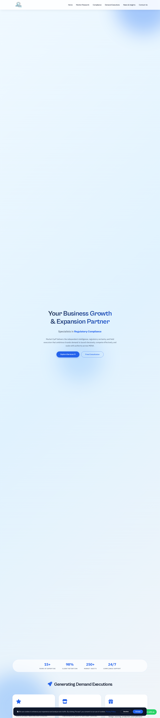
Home (70, 5)
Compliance (97, 5)
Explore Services (67, 354)
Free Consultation (92, 354)
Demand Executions (112, 5)
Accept (137, 711)
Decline (126, 711)
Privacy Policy (111, 712)
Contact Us (143, 5)
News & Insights (129, 5)
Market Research (82, 5)
